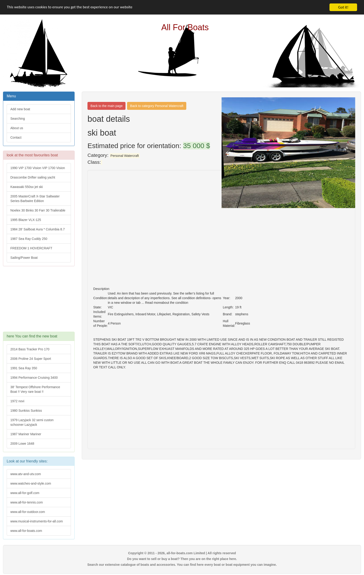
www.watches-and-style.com (30, 483)
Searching (17, 118)
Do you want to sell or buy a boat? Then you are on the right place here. (182, 559)
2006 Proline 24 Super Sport (30, 358)
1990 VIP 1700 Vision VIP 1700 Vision (37, 168)
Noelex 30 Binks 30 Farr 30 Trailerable (37, 210)
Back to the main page (106, 106)
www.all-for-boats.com (26, 531)
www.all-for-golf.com (24, 493)
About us (16, 128)
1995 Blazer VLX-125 (25, 220)
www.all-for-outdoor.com (27, 512)
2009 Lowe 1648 (22, 443)
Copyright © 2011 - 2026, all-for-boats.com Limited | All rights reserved (182, 553)
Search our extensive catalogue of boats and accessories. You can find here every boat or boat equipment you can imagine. (182, 564)
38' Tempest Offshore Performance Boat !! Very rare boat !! (35, 389)
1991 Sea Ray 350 (23, 368)
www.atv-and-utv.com (25, 474)
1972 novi (17, 401)
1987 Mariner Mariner (25, 434)
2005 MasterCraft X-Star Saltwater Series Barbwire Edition (35, 198)
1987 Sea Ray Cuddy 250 (28, 239)
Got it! (343, 7)
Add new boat (20, 109)
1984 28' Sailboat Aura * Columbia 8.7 (37, 229)
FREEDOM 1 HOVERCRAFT (31, 248)
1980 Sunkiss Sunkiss (26, 410)
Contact (15, 137)
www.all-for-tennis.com (26, 502)
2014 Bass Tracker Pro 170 (30, 349)
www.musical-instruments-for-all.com (36, 521)
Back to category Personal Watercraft (156, 106)
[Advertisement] (38, 301)
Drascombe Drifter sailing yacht (32, 177)
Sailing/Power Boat (24, 257)
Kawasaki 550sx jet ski (26, 187)
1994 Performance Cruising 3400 (34, 377)
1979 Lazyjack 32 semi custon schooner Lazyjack (32, 422)
